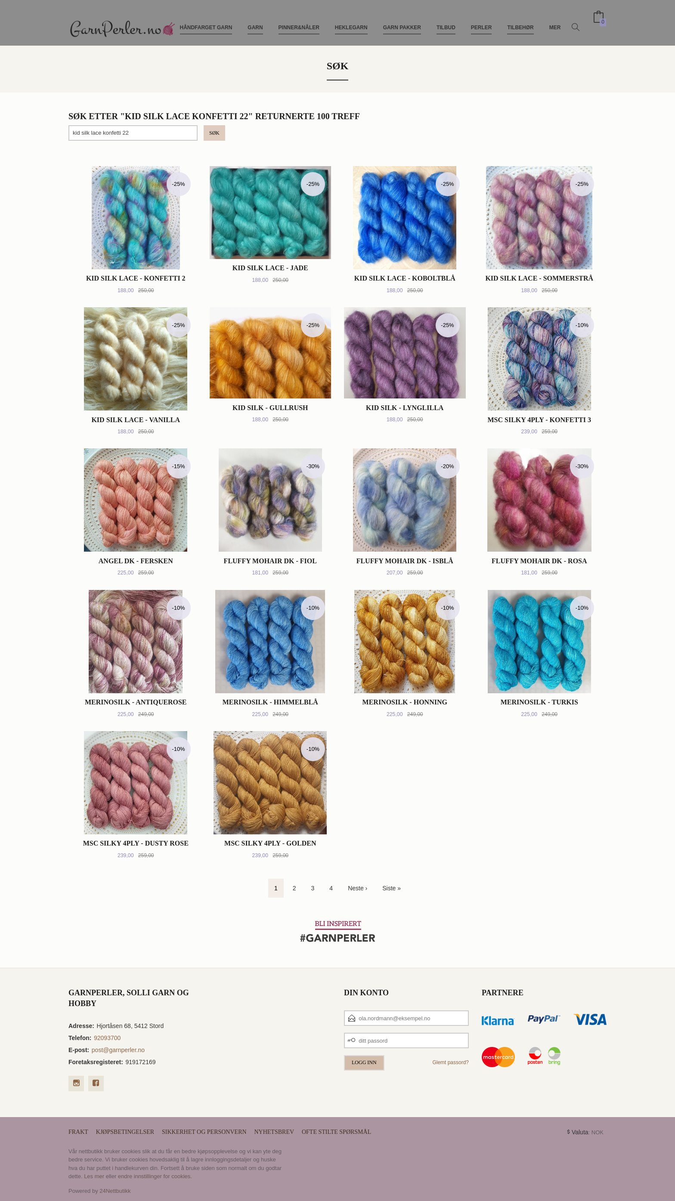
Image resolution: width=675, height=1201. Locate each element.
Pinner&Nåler (299, 21)
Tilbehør (520, 21)
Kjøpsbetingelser (125, 1132)
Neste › (357, 888)
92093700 (107, 1037)
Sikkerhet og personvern (204, 1132)
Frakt (78, 1132)
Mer (555, 21)
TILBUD (446, 21)
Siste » (391, 888)
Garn (255, 21)
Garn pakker (402, 21)
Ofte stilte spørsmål (336, 1132)
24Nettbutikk (114, 1191)
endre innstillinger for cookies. (155, 1176)
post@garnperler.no (118, 1050)
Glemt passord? (450, 1062)
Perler (481, 21)
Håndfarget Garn (206, 21)
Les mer (94, 1176)
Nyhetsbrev (274, 1132)
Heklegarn (351, 21)
